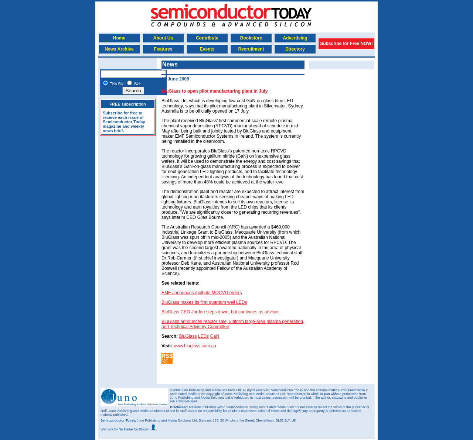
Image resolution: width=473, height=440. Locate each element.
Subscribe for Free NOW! (346, 43)
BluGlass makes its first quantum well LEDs (204, 302)
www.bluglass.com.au (194, 345)
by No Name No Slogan (135, 429)
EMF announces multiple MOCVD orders (201, 292)
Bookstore (251, 38)
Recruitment (251, 49)
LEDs (203, 336)
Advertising (295, 38)
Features (163, 49)
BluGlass (188, 336)
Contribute (207, 38)
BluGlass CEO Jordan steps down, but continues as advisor (220, 311)
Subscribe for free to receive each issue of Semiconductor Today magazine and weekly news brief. (124, 122)
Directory (295, 49)
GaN (214, 336)
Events (207, 49)
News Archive (119, 49)
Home (119, 38)
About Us (163, 38)
